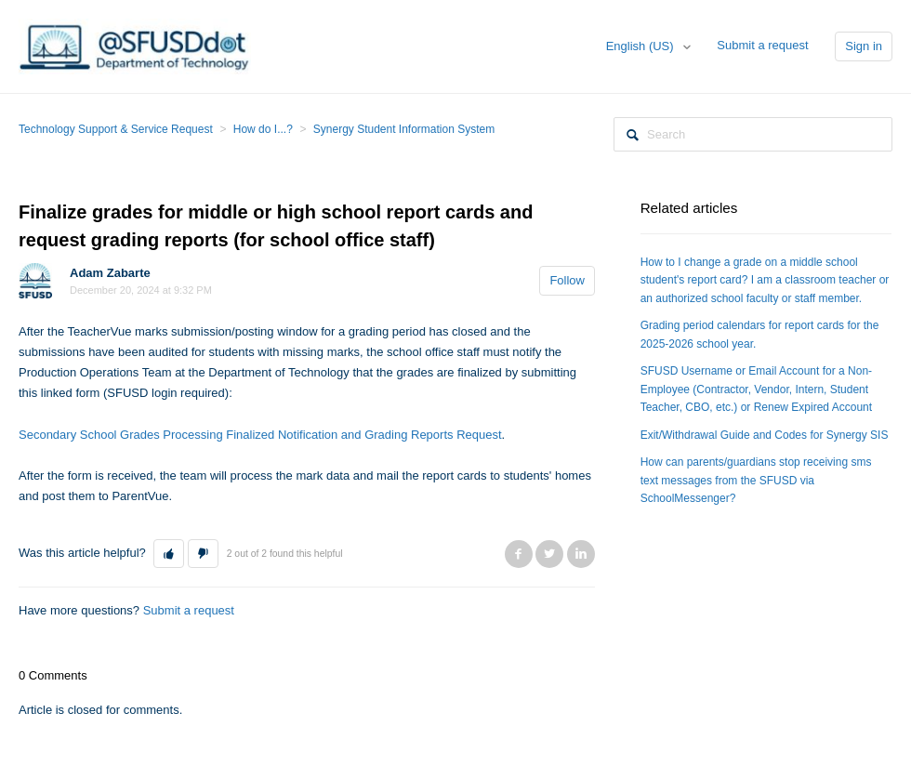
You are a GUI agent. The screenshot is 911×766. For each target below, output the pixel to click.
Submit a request (762, 45)
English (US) (642, 46)
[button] (168, 554)
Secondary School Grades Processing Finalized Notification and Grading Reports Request (260, 435)
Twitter (549, 554)
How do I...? (263, 129)
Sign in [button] (863, 46)
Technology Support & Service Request (116, 129)
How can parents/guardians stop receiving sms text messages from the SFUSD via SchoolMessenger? (756, 480)
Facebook (519, 554)
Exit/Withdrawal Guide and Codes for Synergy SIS (764, 435)
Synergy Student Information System (404, 129)
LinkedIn (581, 554)
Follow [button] (567, 280)
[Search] (753, 134)
